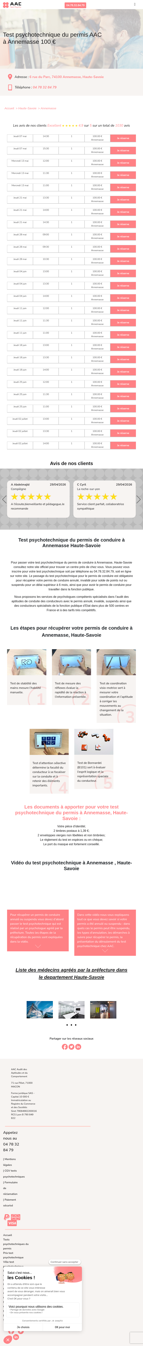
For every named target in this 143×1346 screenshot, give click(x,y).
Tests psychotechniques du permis (15, 1244)
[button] (4, 499)
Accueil (7, 1235)
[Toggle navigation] (135, 5)
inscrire (16, 571)
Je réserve (123, 138)
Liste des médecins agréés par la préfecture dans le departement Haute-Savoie (71, 973)
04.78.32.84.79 (75, 5)
